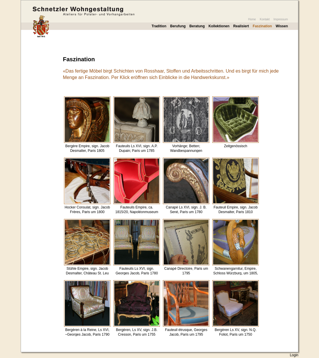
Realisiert (241, 26)
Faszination (262, 26)
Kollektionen (218, 26)
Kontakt (265, 19)
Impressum (281, 19)
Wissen (282, 26)
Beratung (197, 26)
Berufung (178, 26)
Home (252, 19)
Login (294, 355)
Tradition (159, 26)
